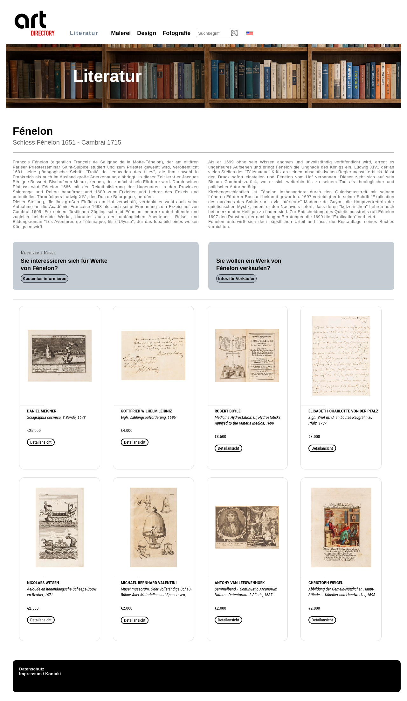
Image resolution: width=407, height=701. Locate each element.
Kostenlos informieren (44, 278)
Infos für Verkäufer (236, 278)
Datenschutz (31, 669)
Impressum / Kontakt (40, 673)
